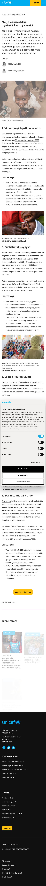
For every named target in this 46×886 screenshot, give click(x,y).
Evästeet (5, 869)
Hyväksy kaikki (23, 469)
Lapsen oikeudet (8, 806)
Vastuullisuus (7, 818)
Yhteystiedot (7, 742)
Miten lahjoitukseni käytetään (13, 765)
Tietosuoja (6, 861)
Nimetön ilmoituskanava (11, 873)
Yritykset (5, 810)
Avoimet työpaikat (9, 802)
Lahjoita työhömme (23, 592)
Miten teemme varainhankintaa (14, 769)
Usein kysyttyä (7, 798)
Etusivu (4, 15)
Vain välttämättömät (23, 482)
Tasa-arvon (6, 501)
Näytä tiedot (35, 462)
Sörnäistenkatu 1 (8, 730)
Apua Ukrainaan (8, 773)
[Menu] (43, 3)
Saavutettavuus (8, 865)
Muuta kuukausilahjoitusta (12, 761)
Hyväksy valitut (23, 475)
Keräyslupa (6, 877)
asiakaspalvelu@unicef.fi (11, 737)
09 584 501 (6, 739)
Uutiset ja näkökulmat (16, 15)
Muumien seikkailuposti (11, 814)
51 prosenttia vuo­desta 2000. (27, 140)
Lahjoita (35, 3)
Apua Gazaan (7, 777)
